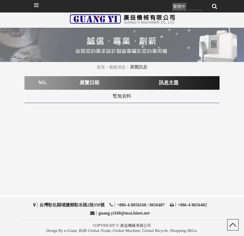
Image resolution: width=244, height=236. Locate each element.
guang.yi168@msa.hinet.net (124, 213)
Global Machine (126, 230)
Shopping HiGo (183, 230)
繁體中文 (179, 7)
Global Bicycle (155, 230)
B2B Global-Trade (95, 230)
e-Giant (70, 230)
